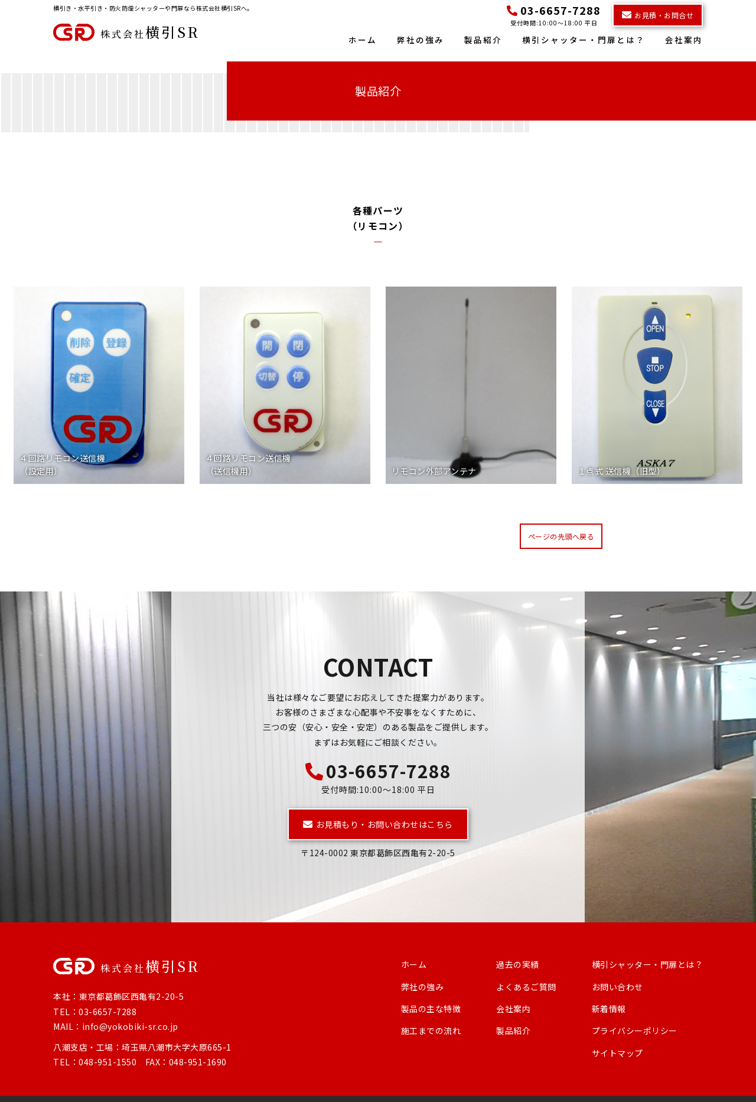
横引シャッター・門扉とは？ (583, 39)
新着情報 (609, 989)
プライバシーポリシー (634, 1011)
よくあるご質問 (526, 967)
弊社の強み (420, 39)
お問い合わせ (617, 967)
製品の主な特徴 (431, 989)
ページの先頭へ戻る (561, 517)
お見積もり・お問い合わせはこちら (378, 804)
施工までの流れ (431, 1011)
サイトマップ (617, 1033)
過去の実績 (517, 945)
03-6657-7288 (378, 750)
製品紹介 (483, 39)
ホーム (362, 39)
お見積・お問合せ (658, 15)
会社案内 (684, 39)
